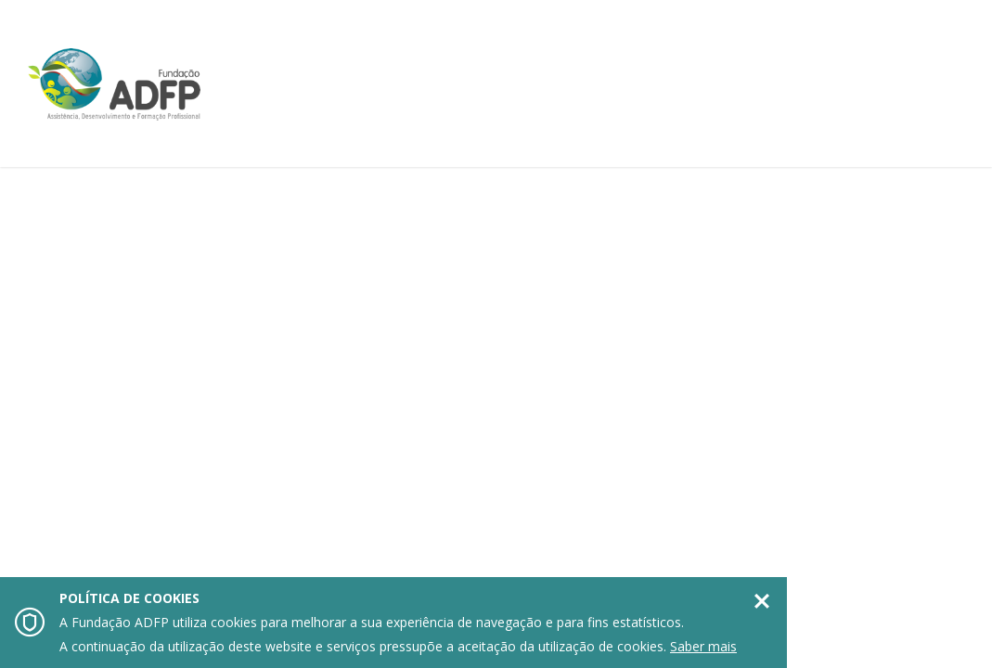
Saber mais (703, 646)
